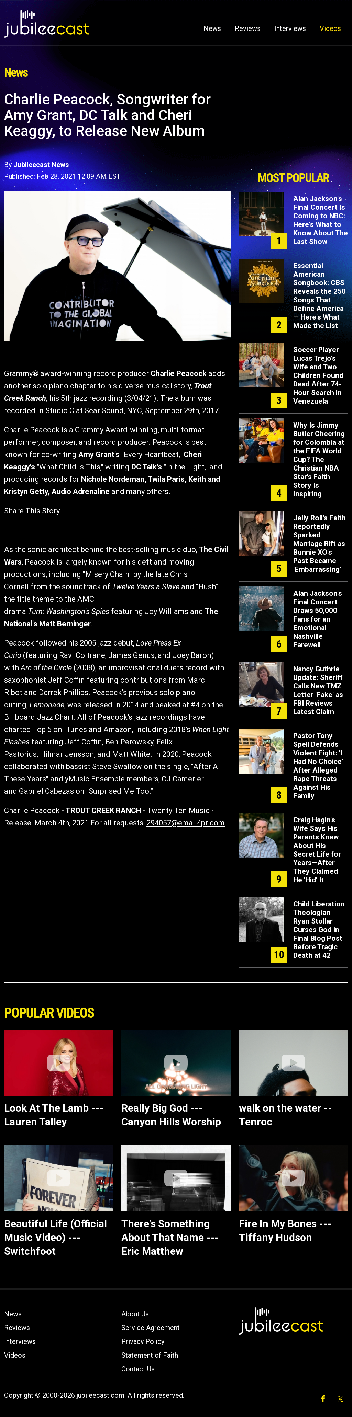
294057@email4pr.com (185, 822)
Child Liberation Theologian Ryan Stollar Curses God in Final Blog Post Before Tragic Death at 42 (319, 930)
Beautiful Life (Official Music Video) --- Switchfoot (55, 1237)
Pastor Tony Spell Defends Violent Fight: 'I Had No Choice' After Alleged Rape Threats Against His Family (318, 766)
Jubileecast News (41, 165)
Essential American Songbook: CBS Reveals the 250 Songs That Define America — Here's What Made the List (319, 296)
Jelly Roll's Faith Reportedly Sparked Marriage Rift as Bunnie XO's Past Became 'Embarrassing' (319, 543)
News (212, 28)
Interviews (290, 28)
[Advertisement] (293, 129)
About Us (135, 1314)
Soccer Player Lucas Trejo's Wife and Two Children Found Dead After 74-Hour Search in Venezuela (318, 375)
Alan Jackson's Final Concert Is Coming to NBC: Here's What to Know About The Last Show (320, 220)
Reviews (248, 28)
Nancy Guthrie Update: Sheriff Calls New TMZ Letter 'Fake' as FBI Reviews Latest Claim (318, 690)
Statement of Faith (149, 1355)
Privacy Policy (142, 1341)
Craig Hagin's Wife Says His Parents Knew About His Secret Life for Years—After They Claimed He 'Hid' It (317, 850)
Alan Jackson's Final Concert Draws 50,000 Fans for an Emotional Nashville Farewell (317, 619)
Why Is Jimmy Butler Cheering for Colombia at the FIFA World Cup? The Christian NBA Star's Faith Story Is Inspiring (319, 459)
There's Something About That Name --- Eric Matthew (170, 1237)
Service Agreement (150, 1328)
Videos (330, 28)
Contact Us (138, 1369)
